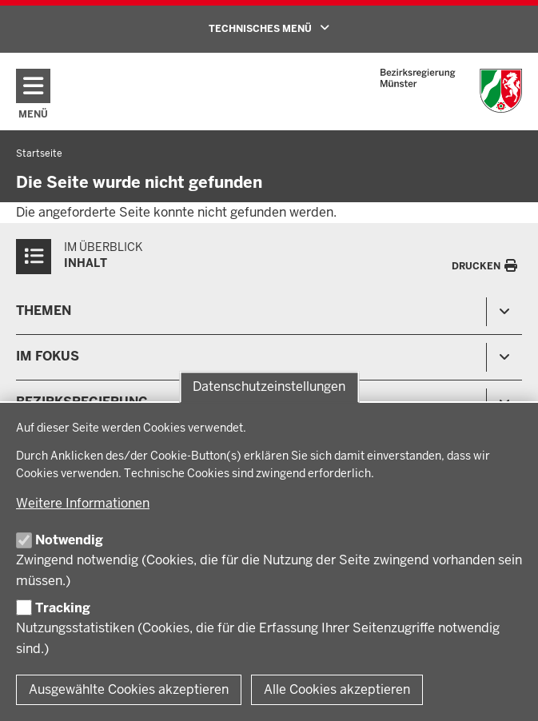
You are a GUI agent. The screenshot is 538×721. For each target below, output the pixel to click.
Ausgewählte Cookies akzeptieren (129, 689)
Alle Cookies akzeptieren (337, 689)
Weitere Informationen (82, 503)
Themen (43, 310)
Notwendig (69, 540)
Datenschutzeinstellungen (269, 387)
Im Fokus (47, 356)
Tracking (62, 608)
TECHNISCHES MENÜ (292, 28)
